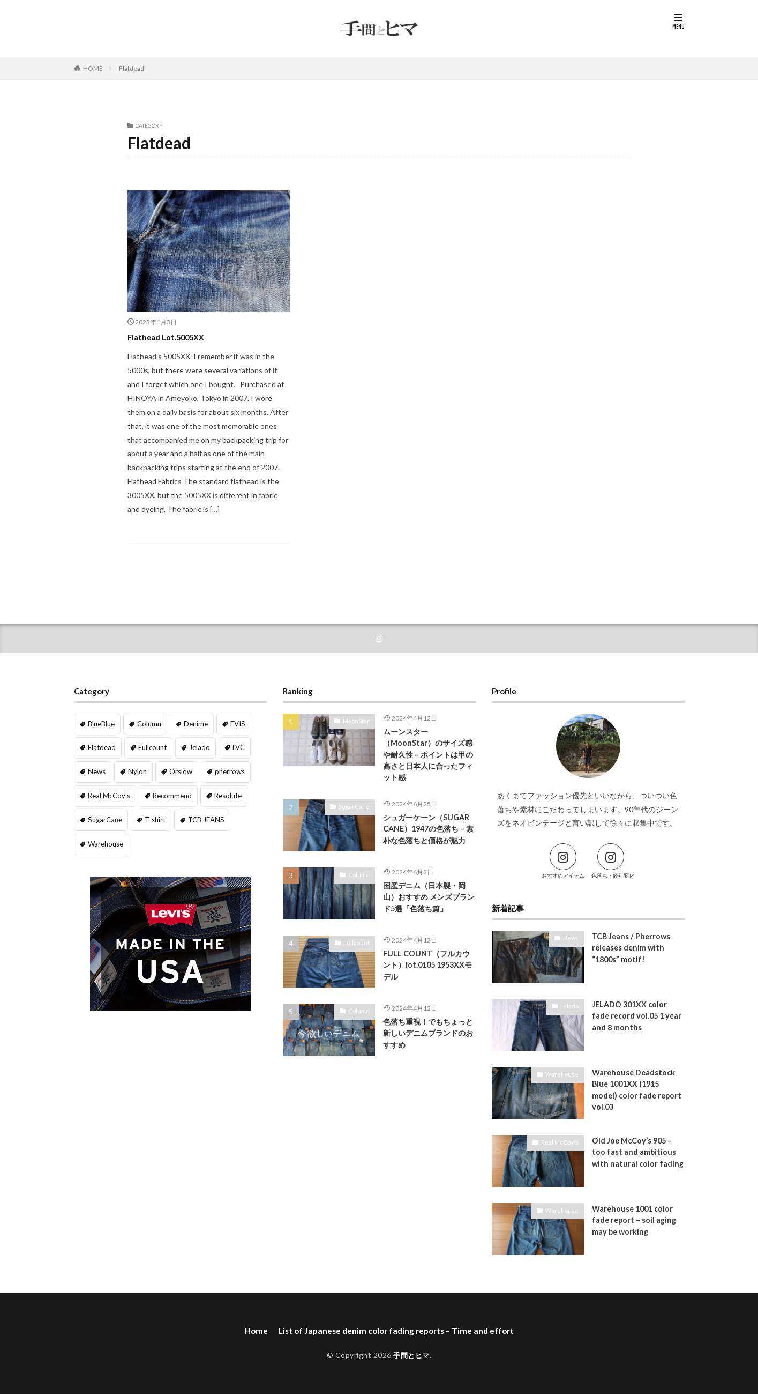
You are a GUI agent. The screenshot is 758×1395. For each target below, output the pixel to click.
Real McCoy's (562, 1142)
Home (251, 1331)
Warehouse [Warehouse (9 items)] (105, 839)
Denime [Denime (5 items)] (194, 723)
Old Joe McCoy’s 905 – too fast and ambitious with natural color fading (634, 1160)
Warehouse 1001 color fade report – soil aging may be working (635, 1221)
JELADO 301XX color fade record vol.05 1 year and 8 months (631, 1017)
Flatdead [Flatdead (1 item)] (100, 747)
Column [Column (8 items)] (148, 723)
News (571, 938)
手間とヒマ (411, 1356)
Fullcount (358, 954)
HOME (93, 68)
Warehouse (564, 1074)
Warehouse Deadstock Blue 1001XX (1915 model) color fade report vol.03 (638, 1091)
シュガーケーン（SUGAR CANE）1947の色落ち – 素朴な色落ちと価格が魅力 (429, 839)
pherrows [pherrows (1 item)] (224, 770)
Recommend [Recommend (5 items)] (167, 793)
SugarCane (356, 809)
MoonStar (358, 721)
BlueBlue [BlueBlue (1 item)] (101, 723)
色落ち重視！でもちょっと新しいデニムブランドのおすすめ (427, 1046)
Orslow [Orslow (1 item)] (177, 770)
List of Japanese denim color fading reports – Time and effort (396, 1331)
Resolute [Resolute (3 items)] (222, 793)
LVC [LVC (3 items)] (232, 747)
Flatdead (131, 68)
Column (360, 886)
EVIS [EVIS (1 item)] (234, 723)
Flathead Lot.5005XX (173, 337)
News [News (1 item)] (96, 770)
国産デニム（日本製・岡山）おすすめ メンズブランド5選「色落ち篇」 (428, 909)
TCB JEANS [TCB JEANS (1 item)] (198, 816)
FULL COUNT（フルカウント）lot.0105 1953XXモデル (428, 978)
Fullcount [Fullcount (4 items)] (149, 747)
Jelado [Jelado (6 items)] (194, 747)
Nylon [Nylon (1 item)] (135, 770)
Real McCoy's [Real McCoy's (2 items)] (107, 793)
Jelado (570, 1006)
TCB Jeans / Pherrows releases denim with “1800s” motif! (632, 949)
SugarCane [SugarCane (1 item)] (103, 816)
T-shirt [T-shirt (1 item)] (150, 816)
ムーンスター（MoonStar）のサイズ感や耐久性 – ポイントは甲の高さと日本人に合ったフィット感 (427, 756)
